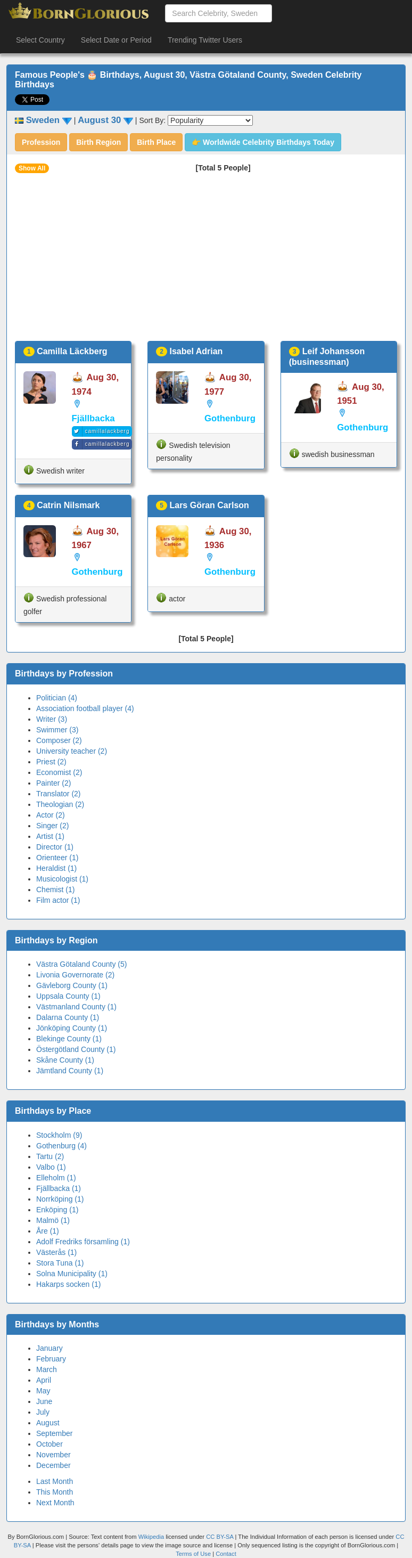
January (49, 1348)
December (53, 1465)
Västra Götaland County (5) (81, 964)
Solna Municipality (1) (72, 1273)
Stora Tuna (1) (60, 1263)
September (54, 1433)
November (53, 1454)
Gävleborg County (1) (72, 985)
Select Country (40, 40)
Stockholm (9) (59, 1135)
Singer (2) (52, 825)
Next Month (55, 1502)
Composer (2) (59, 740)
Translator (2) (58, 793)
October (49, 1444)
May (43, 1390)
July (43, 1412)
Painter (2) (53, 783)
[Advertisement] (206, 261)
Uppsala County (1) (68, 996)
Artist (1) (50, 836)
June (44, 1401)
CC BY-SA (219, 1536)
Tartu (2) (50, 1156)
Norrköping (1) (60, 1199)
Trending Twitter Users (205, 40)
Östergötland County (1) (76, 1049)
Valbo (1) (51, 1167)
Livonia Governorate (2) (75, 974)
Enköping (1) (57, 1209)
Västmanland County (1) (76, 1006)
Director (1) (54, 847)
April (43, 1380)
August (48, 1422)
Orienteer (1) (57, 857)
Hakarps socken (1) (68, 1284)
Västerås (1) (56, 1252)
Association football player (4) (85, 708)
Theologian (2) (60, 804)
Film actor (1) (58, 900)
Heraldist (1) (56, 868)
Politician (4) (56, 698)
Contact (226, 1554)
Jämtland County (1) (69, 1070)
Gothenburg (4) (61, 1145)
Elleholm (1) (56, 1177)
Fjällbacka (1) (58, 1188)
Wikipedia (151, 1536)
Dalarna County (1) (67, 1017)
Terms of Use (194, 1554)
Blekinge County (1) (69, 1038)
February (51, 1359)
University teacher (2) (71, 751)
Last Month (54, 1481)
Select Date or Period (116, 40)
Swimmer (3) (57, 729)
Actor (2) (50, 815)
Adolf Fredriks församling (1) (83, 1241)
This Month (54, 1492)
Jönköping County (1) (71, 1028)
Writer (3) (51, 719)
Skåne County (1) (65, 1060)
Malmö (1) (53, 1220)
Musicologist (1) (62, 879)
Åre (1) (47, 1231)
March (46, 1369)
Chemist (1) (55, 889)
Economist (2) (59, 772)
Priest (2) (51, 761)
